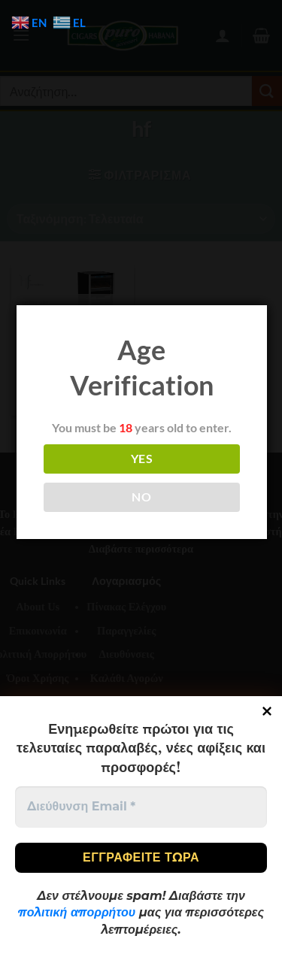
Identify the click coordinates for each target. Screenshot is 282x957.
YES (142, 458)
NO (141, 497)
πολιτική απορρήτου (76, 912)
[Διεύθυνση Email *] (141, 806)
